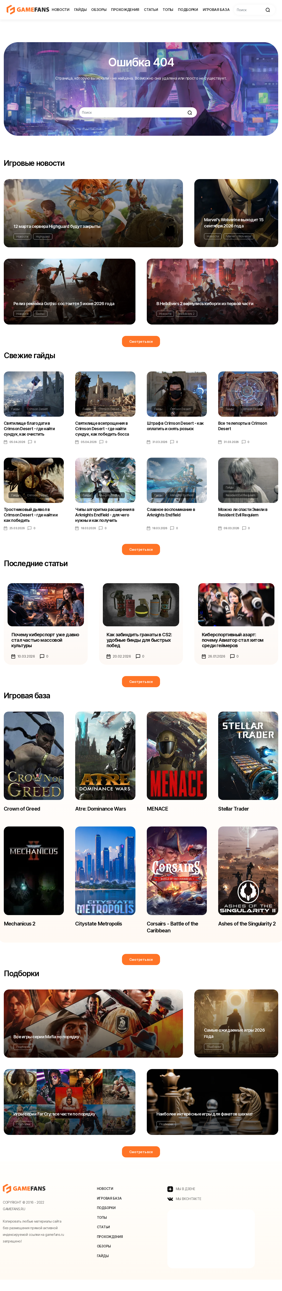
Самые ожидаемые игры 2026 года (234, 1043)
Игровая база (216, 9)
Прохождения (125, 9)
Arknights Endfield (110, 497)
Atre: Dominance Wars (103, 815)
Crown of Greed (23, 815)
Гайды (80, 9)
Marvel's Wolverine (238, 236)
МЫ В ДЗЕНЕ (181, 1200)
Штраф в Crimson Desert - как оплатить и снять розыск (176, 426)
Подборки (188, 9)
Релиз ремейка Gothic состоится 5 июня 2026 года (63, 303)
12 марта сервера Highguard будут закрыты (56, 226)
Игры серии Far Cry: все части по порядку (54, 1124)
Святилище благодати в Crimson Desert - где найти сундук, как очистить (30, 429)
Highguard (43, 236)
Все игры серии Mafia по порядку (46, 1046)
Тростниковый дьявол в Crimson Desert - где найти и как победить (32, 517)
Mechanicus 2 (22, 932)
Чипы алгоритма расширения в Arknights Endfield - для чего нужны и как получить (105, 517)
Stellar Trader (235, 815)
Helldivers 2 (186, 314)
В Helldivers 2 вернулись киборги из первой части (204, 303)
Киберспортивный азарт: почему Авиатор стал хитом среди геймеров (234, 644)
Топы (168, 9)
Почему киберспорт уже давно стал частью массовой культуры (44, 644)
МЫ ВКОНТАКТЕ (184, 1210)
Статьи (151, 9)
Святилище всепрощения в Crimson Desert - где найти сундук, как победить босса (102, 429)
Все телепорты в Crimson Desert (243, 426)
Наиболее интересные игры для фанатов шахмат (204, 1124)
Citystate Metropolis (101, 932)
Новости (60, 9)
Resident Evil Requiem (240, 497)
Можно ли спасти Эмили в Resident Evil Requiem (244, 514)
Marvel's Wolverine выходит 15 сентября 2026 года (233, 222)
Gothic (40, 314)
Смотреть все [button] (141, 341)
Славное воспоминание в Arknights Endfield (171, 514)
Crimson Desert (37, 409)
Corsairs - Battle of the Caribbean (176, 936)
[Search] (254, 10)
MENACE (158, 815)
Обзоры (98, 9)
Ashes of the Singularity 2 (234, 936)
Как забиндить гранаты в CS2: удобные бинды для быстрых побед (140, 644)
